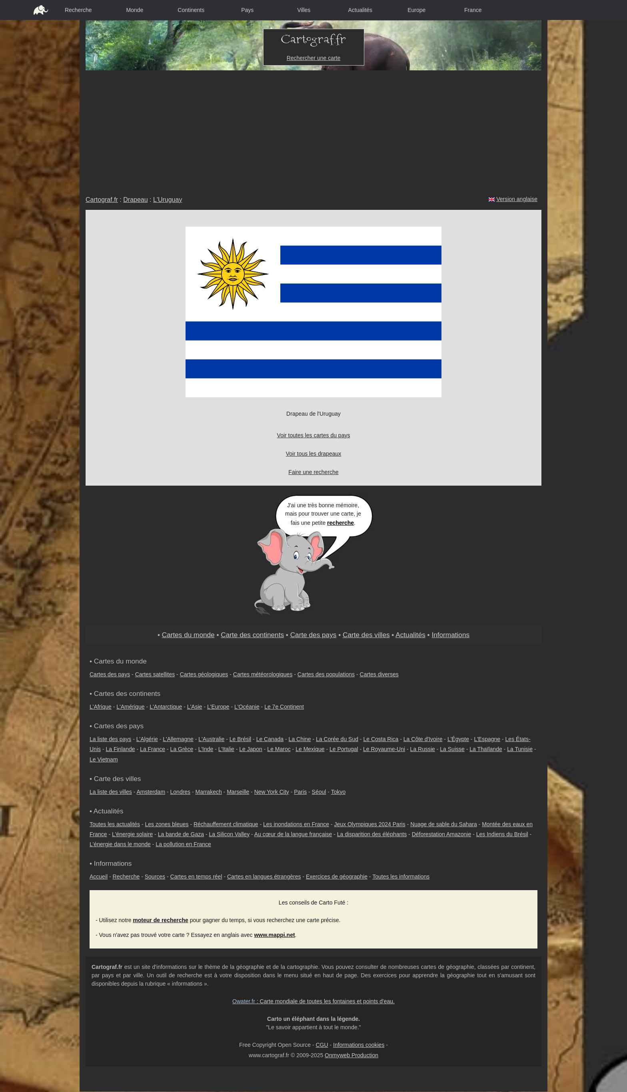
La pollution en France (183, 844)
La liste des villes (111, 792)
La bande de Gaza (181, 834)
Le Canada (270, 739)
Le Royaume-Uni (384, 749)
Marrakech (209, 792)
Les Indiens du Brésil (502, 834)
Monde (134, 10)
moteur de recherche (160, 920)
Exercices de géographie (336, 876)
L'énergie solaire (132, 834)
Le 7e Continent (284, 706)
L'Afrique (101, 706)
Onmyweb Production (351, 1055)
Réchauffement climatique (226, 824)
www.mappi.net (274, 935)
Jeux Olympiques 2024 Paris (369, 824)
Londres (180, 792)
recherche (340, 523)
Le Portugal (343, 749)
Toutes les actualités (115, 824)
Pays (247, 10)
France (473, 10)
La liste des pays (110, 739)
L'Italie (226, 749)
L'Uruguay (167, 199)
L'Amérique (130, 706)
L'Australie (211, 739)
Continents (191, 10)
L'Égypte (458, 739)
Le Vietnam (104, 759)
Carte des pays (313, 635)
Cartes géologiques (204, 674)
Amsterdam (151, 792)
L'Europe (218, 706)
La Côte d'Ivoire (423, 739)
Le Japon (250, 749)
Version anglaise (516, 199)
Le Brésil (240, 739)
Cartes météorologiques (263, 674)
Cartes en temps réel (196, 876)
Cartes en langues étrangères (264, 876)
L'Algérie (147, 739)
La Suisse (452, 749)
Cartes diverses (379, 674)
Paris (300, 792)
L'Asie (194, 706)
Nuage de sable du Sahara (443, 824)
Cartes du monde (188, 635)
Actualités (360, 10)
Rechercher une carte (314, 58)
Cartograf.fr (102, 199)
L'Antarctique (166, 706)
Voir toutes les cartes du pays (313, 435)
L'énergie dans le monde (120, 844)
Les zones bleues (167, 824)
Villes (303, 10)
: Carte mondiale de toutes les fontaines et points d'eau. (313, 1001)
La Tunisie (520, 749)
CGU (321, 1045)
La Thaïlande (485, 749)
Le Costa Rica (380, 739)
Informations (450, 635)
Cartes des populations (326, 674)
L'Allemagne (178, 739)
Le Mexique (310, 749)
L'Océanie (247, 706)
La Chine (300, 739)
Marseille (238, 792)
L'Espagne (487, 739)
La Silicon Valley (229, 834)
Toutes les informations (400, 876)
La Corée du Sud (337, 739)
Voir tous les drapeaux (313, 453)
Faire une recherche (313, 472)
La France (152, 749)
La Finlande (120, 749)
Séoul (319, 792)
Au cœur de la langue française (293, 834)
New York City (271, 792)
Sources (155, 876)
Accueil (99, 876)
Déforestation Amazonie (441, 834)
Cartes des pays (110, 674)
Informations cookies (358, 1045)
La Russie (422, 749)
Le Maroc (278, 749)
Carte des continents (252, 635)
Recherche (78, 10)
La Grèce (182, 749)
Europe (416, 10)
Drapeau (135, 199)
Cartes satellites (155, 674)
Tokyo (338, 792)
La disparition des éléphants (372, 834)
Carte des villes (366, 635)
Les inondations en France (296, 824)
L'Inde (206, 749)
